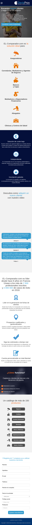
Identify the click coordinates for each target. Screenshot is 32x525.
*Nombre (4, 464)
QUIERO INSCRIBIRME (11, 24)
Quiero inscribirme (16, 512)
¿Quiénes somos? (14, 520)
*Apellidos (5, 470)
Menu (2, 3)
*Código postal (6, 499)
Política (20, 520)
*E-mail (4, 476)
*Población (5, 504)
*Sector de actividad (7, 493)
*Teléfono (4, 481)
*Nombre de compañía (8, 487)
